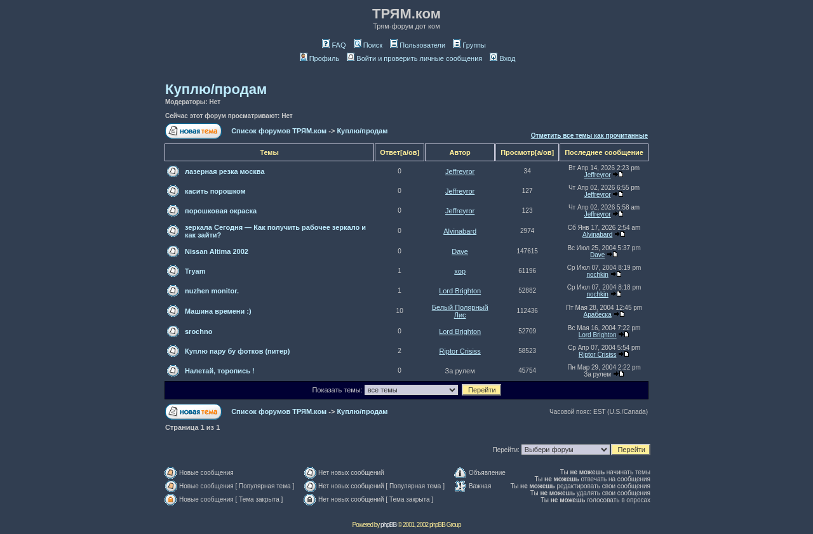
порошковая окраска (221, 211)
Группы (469, 45)
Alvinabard (459, 231)
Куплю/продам (216, 89)
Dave (460, 251)
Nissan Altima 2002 (216, 251)
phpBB (388, 524)
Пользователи (417, 45)
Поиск (368, 45)
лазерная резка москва (225, 171)
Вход (502, 58)
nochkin (597, 274)
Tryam (195, 271)
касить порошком (215, 191)
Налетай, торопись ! (220, 371)
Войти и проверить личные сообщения (414, 58)
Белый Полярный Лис (460, 311)
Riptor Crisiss (459, 351)
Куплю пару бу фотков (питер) (237, 351)
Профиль (320, 58)
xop (460, 271)
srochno (198, 331)
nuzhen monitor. (212, 291)
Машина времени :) (218, 311)
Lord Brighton (460, 291)
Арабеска (598, 314)
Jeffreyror (459, 171)
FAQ (334, 45)
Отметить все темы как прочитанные (589, 135)
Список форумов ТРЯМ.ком (278, 131)
